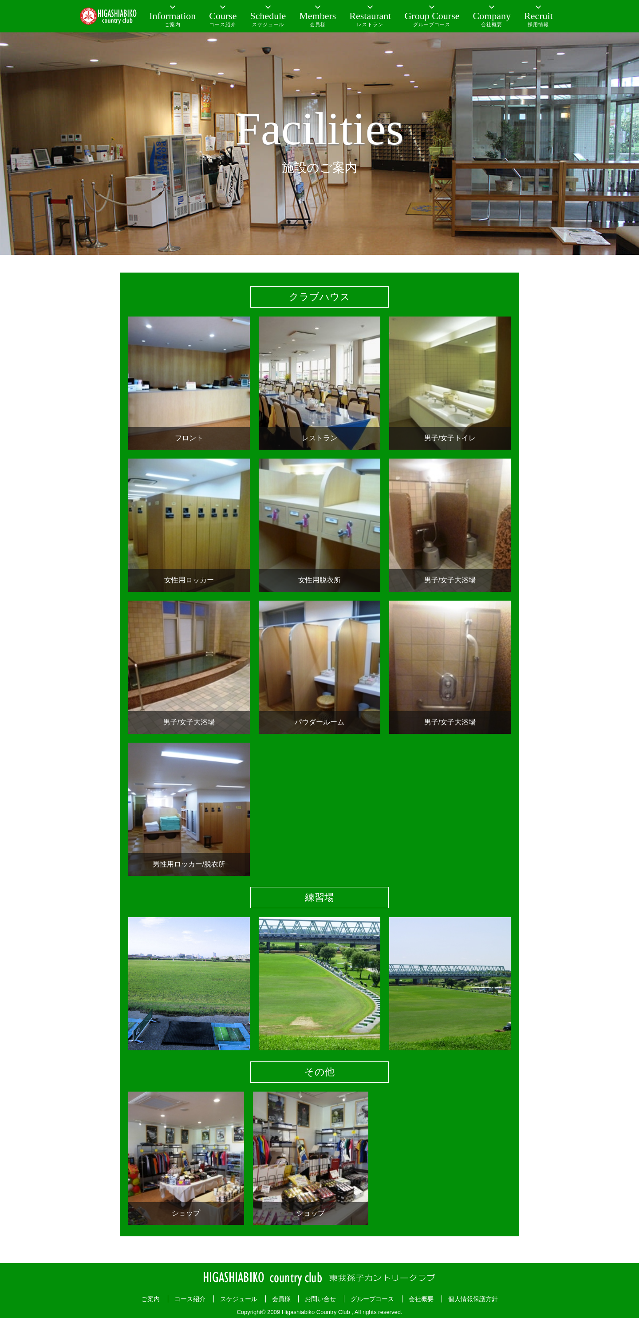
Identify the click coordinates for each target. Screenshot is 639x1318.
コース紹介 (189, 1298)
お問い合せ (320, 1298)
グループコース (372, 1298)
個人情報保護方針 (473, 1298)
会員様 (281, 1298)
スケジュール (238, 1298)
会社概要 (421, 1298)
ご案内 (150, 1298)
